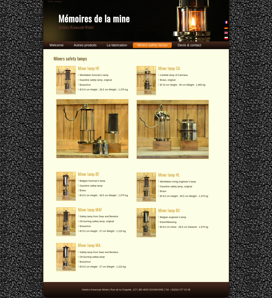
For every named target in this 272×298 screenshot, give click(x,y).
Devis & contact (189, 45)
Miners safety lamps (152, 45)
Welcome (57, 45)
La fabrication (117, 45)
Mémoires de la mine (94, 18)
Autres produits (85, 45)
